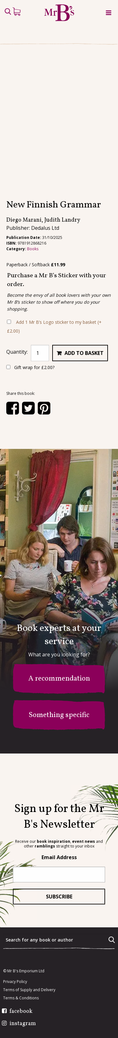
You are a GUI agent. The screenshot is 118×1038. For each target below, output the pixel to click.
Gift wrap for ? (30, 398)
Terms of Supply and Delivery (29, 990)
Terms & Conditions (21, 998)
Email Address (59, 857)
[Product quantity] (40, 384)
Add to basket (84, 384)
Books (32, 280)
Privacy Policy (15, 982)
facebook (20, 1012)
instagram (22, 1024)
